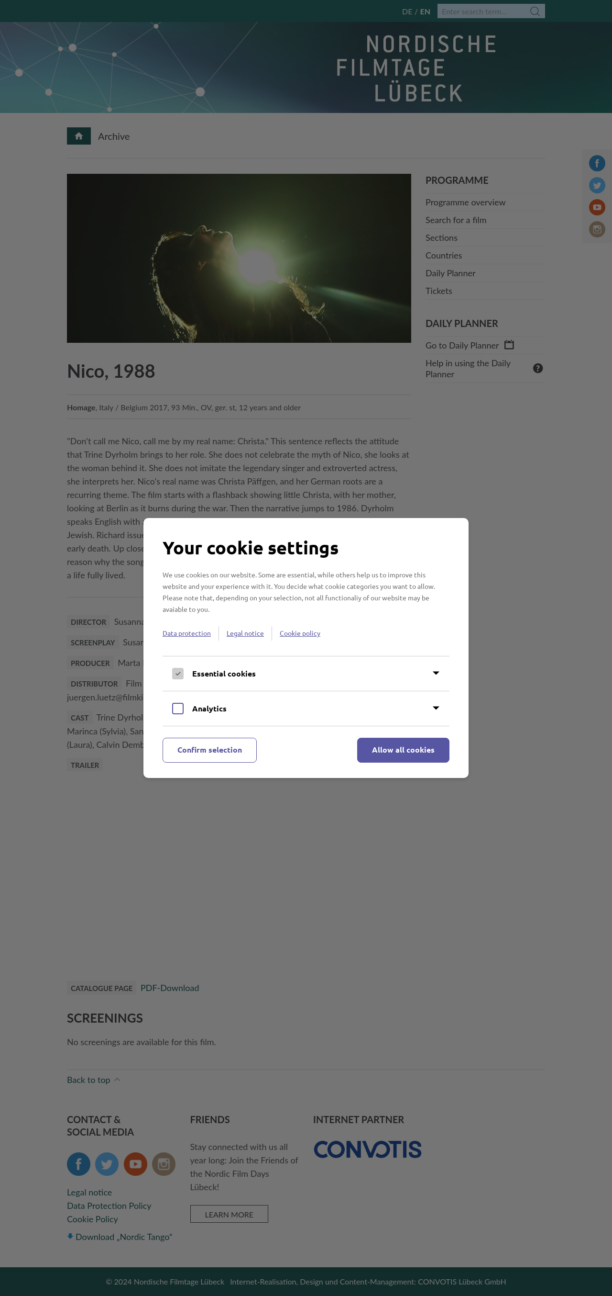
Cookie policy (300, 633)
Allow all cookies (403, 749)
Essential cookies (224, 673)
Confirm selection (209, 749)
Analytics (209, 708)
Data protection (187, 633)
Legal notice (245, 633)
